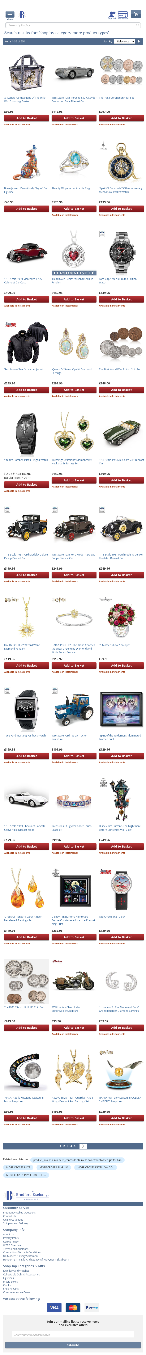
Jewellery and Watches (16, 1270)
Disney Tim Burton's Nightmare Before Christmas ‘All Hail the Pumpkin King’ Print (74, 920)
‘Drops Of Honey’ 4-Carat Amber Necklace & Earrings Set (23, 918)
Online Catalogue (13, 1219)
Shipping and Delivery (16, 1223)
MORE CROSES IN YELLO (54, 1167)
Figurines (8, 1278)
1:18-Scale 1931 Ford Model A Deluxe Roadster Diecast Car (121, 556)
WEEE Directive (12, 1245)
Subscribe (73, 1345)
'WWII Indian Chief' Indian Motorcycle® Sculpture (66, 1008)
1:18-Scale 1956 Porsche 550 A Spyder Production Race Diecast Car (74, 99)
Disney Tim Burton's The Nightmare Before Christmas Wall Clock (120, 827)
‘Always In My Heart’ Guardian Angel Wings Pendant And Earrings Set (73, 1099)
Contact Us (9, 1216)
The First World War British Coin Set (120, 369)
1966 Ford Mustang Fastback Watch (25, 735)
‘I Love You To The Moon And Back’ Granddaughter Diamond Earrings (119, 1008)
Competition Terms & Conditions (22, 1252)
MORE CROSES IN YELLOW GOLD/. (26, 1175)
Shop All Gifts (11, 1288)
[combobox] (73, 25)
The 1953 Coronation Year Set (116, 97)
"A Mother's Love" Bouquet (114, 645)
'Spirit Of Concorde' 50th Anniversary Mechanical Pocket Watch (120, 189)
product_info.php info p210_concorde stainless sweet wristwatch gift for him (77, 1160)
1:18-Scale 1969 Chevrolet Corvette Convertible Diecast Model (25, 827)
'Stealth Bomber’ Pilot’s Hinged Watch (26, 459)
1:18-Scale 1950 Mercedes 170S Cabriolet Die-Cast (23, 280)
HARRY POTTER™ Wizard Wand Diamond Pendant (22, 646)
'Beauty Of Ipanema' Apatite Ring (71, 188)
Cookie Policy (10, 1241)
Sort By (107, 41)
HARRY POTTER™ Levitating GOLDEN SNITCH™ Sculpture (120, 1099)
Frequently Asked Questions (19, 1212)
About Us (8, 1234)
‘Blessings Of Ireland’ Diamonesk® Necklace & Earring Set (72, 461)
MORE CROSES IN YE (18, 1167)
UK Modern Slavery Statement (20, 1256)
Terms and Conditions (16, 1248)
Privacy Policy (11, 1238)
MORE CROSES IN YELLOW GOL (95, 1167)
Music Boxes (10, 1281)
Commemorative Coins (16, 1292)
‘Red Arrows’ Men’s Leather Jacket (23, 369)
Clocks (7, 1285)
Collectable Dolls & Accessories (21, 1274)
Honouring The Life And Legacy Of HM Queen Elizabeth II (36, 1259)
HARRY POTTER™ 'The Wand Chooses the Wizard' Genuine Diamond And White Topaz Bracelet (73, 648)
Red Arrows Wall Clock (112, 916)
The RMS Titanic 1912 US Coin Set (24, 1007)
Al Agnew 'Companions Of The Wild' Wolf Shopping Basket (25, 99)
